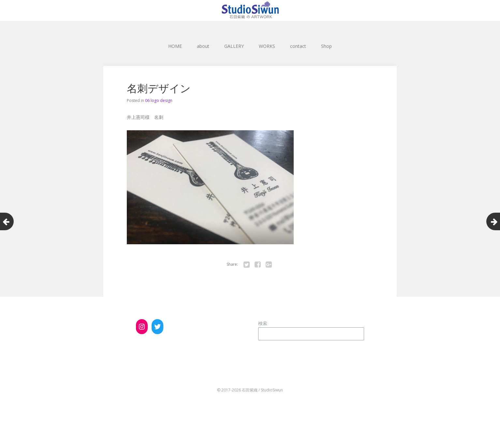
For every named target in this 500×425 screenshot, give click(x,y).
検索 (262, 323)
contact (298, 46)
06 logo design (158, 100)
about (203, 46)
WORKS (267, 46)
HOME (175, 46)
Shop (326, 46)
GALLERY (234, 46)
